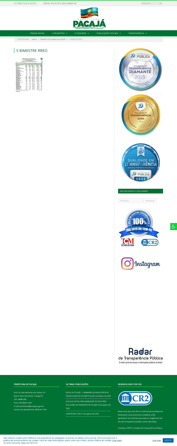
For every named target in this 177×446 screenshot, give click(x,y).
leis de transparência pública (130, 421)
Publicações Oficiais (107, 33)
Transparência (136, 33)
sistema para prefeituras (151, 411)
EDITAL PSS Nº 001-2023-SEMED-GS (59, 3)
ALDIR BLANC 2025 (73, 413)
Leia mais (117, 440)
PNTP (129, 428)
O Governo (80, 33)
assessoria (137, 415)
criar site (134, 411)
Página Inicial (37, 33)
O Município (58, 33)
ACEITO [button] (168, 440)
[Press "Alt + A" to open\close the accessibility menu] (173, 226)
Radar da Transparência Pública (148, 428)
